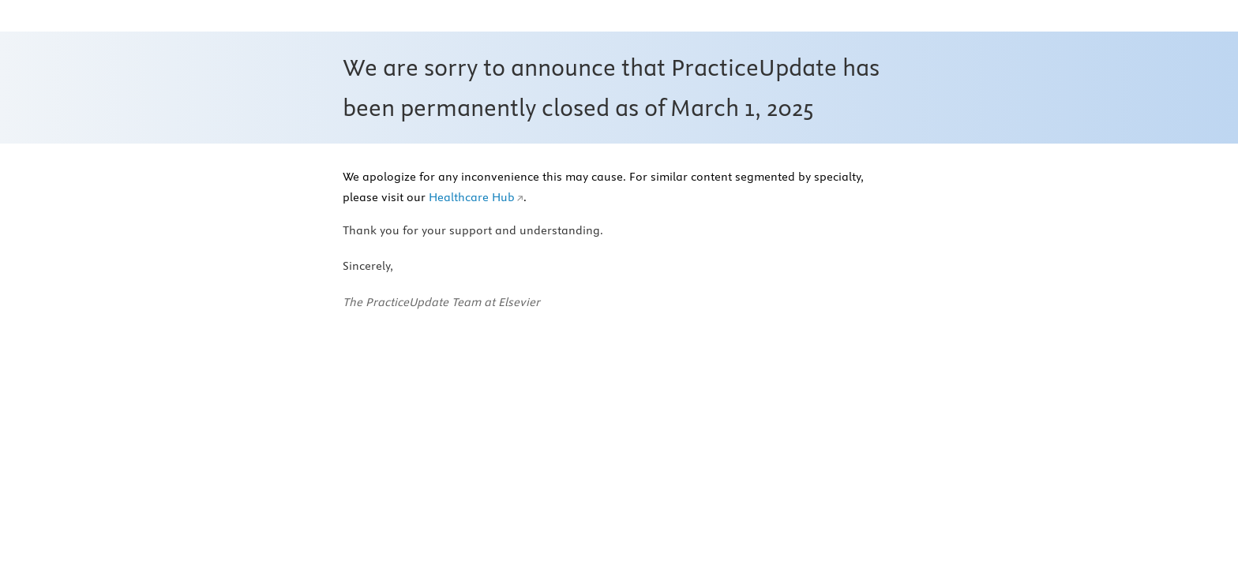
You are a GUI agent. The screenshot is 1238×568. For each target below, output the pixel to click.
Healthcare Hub (472, 197)
